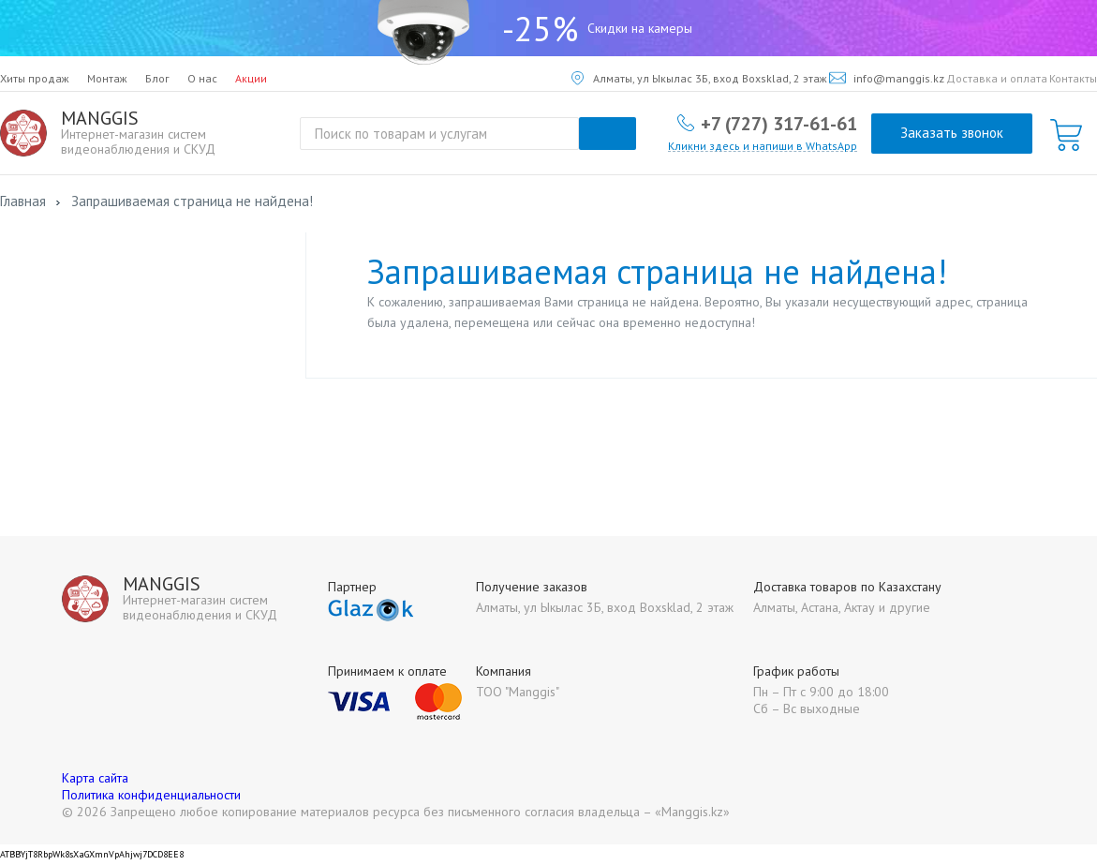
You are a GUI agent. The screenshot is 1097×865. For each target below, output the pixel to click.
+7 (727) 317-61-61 (779, 122)
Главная (23, 201)
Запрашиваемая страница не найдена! (192, 201)
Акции (251, 78)
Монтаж (107, 78)
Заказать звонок (951, 133)
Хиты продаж (34, 78)
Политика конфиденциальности (151, 794)
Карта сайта (95, 777)
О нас (202, 78)
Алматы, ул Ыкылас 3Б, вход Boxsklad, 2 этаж (699, 78)
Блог (157, 78)
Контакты (1073, 78)
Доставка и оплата (996, 78)
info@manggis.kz (886, 78)
